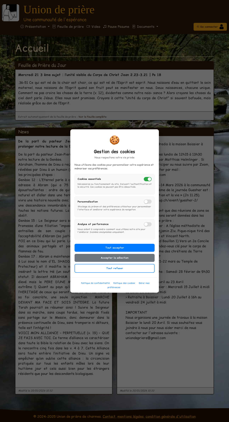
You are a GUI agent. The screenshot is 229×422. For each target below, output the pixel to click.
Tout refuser (114, 270)
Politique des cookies (124, 284)
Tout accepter (114, 249)
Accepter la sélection (114, 259)
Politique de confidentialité (95, 284)
